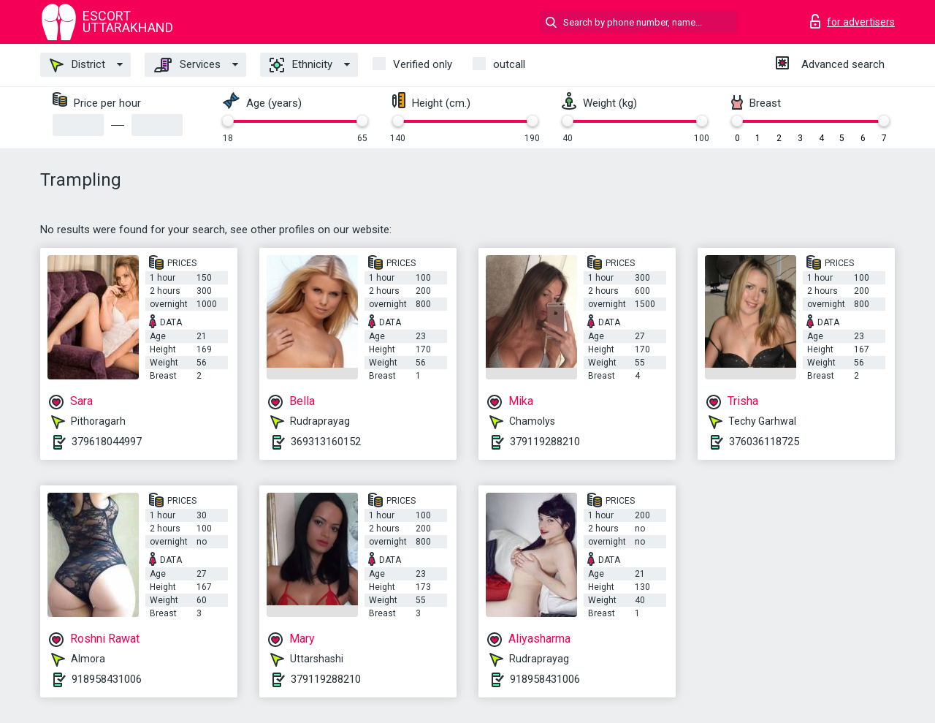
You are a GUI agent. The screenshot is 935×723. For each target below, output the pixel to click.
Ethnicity (301, 65)
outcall (509, 64)
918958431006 (107, 679)
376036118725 (764, 441)
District (77, 65)
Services (187, 65)
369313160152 (326, 441)
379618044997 (107, 441)
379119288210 (545, 441)
